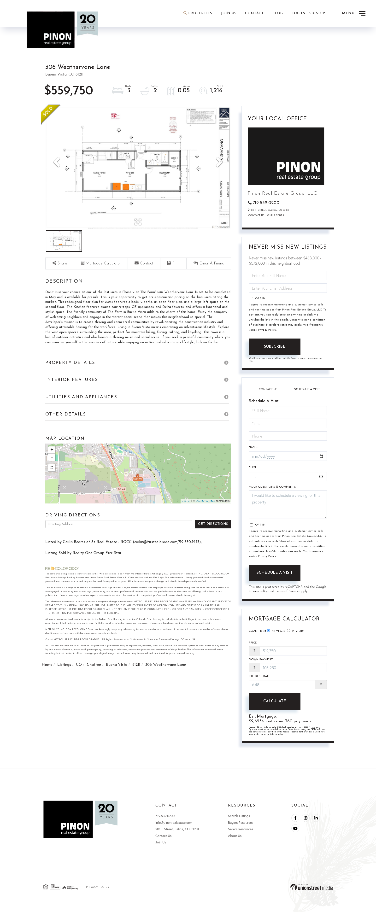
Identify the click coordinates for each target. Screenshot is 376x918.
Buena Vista (116, 681)
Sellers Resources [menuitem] (240, 834)
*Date (253, 448)
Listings (64, 681)
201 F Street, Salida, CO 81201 (177, 834)
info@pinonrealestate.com (174, 827)
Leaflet (186, 517)
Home (47, 681)
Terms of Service (287, 594)
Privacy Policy (267, 330)
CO (79, 681)
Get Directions (213, 540)
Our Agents (275, 216)
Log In (299, 13)
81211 (136, 681)
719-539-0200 (266, 203)
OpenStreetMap (205, 517)
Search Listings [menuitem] (239, 821)
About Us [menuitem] (234, 841)
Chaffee (94, 681)
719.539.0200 (165, 821)
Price (253, 646)
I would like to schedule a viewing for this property (288, 507)
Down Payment (261, 663)
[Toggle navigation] (353, 13)
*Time (253, 469)
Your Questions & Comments (272, 489)
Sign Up (317, 13)
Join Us (160, 848)
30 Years (276, 633)
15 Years (296, 633)
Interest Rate (259, 681)
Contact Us (256, 216)
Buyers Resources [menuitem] (240, 827)
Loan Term (257, 633)
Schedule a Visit (307, 389)
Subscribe (274, 347)
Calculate (274, 706)
